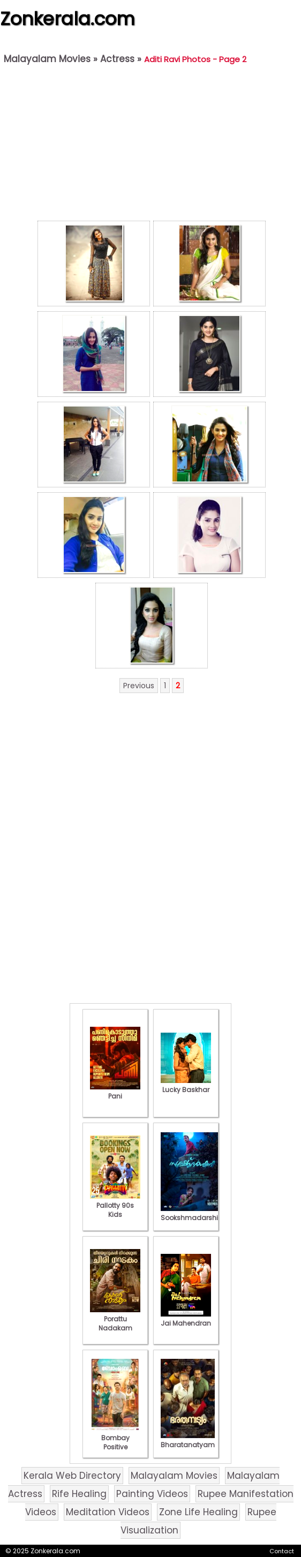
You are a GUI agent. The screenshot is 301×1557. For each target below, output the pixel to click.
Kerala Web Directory (72, 1475)
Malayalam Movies (47, 58)
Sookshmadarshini (192, 1213)
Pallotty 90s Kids (115, 1205)
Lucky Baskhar (186, 1085)
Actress (117, 58)
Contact (281, 1551)
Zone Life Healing (198, 1512)
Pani (115, 1091)
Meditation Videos (107, 1512)
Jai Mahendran (186, 1319)
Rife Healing (79, 1493)
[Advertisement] (151, 145)
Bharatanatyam (188, 1440)
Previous (138, 685)
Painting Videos (152, 1493)
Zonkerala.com (67, 19)
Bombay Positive (115, 1437)
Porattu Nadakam (115, 1319)
